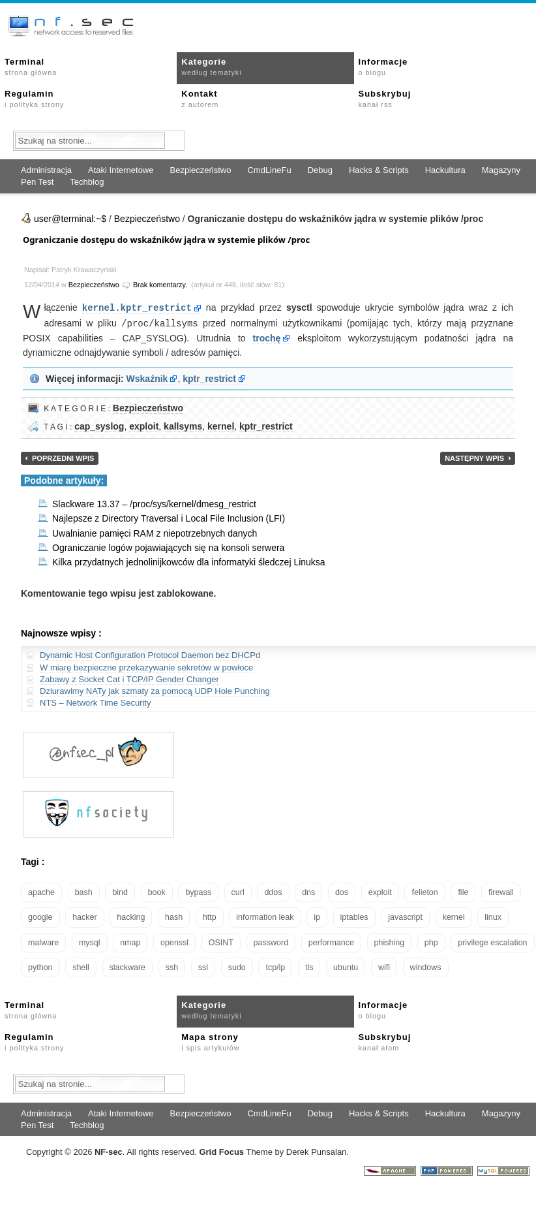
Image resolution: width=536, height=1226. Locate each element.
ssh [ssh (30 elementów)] (172, 966)
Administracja (46, 170)
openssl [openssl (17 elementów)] (174, 941)
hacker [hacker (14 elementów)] (84, 915)
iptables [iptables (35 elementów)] (354, 915)
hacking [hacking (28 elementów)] (131, 915)
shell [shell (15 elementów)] (80, 966)
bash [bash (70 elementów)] (84, 891)
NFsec (109, 1150)
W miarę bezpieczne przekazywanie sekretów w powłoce (146, 666)
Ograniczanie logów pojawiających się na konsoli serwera (168, 546)
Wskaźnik (147, 377)
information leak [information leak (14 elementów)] (264, 915)
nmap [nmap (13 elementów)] (130, 941)
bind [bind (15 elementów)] (120, 891)
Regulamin (34, 98)
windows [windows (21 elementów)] (425, 966)
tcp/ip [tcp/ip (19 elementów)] (275, 966)
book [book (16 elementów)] (157, 891)
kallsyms (183, 425)
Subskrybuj (385, 98)
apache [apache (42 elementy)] (41, 891)
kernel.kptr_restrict (137, 307)
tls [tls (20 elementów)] (309, 966)
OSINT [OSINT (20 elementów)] (221, 941)
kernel (220, 425)
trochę (267, 337)
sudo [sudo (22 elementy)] (237, 966)
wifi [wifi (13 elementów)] (384, 966)
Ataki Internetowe (120, 170)
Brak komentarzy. (160, 285)
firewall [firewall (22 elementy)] (501, 891)
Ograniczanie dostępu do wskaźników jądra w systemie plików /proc (166, 239)
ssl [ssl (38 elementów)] (203, 966)
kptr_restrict (209, 377)
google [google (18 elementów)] (40, 915)
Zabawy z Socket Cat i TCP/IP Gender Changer (129, 678)
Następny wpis (474, 457)
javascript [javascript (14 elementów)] (405, 915)
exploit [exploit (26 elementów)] (380, 891)
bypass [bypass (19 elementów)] (198, 891)
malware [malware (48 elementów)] (43, 941)
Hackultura (445, 170)
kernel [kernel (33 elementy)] (454, 915)
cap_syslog (99, 425)
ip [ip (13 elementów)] (317, 915)
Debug (320, 170)
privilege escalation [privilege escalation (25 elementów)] (492, 941)
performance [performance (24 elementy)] (331, 941)
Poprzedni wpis (63, 457)
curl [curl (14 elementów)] (238, 891)
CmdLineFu (269, 170)
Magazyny (501, 170)
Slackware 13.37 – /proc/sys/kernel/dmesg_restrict (154, 502)
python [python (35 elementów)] (40, 966)
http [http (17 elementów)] (209, 915)
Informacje (383, 66)
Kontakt (199, 98)
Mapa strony (210, 1040)
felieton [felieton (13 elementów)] (424, 891)
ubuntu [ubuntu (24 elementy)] (345, 966)
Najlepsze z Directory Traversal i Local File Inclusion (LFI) (168, 517)
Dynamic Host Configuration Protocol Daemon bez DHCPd (150, 654)
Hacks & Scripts (379, 170)
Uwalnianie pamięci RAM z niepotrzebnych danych (154, 532)
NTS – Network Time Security (95, 701)
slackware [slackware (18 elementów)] (128, 966)
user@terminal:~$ (70, 218)
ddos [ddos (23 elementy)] (273, 891)
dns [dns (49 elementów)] (308, 891)
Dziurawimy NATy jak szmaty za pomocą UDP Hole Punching (155, 690)
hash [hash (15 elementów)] (174, 915)
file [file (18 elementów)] (463, 891)
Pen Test (37, 182)
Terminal (31, 66)
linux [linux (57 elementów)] (492, 915)
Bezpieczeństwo (200, 170)
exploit (143, 425)
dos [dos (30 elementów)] (341, 891)
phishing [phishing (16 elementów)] (389, 941)
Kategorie (211, 66)
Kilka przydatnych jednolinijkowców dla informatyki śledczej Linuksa (188, 561)
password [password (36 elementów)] (271, 941)
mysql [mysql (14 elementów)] (89, 941)
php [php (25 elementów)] (431, 941)
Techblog (87, 182)
